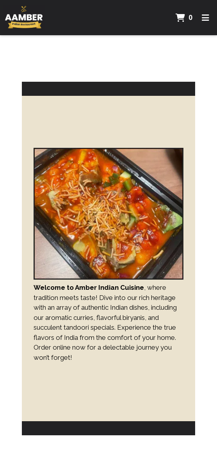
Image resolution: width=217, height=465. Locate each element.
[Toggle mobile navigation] (205, 18)
